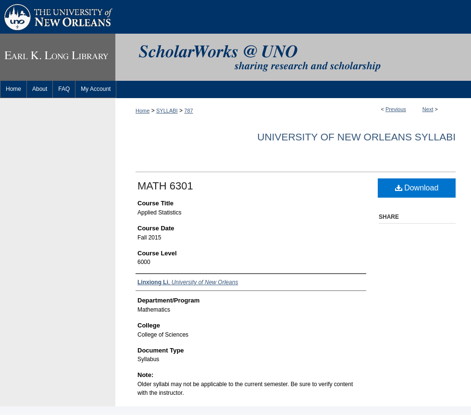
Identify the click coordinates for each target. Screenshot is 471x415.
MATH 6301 (165, 186)
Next (428, 109)
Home (142, 110)
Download (417, 188)
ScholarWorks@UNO (293, 57)
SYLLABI (167, 110)
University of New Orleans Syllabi (356, 136)
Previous (395, 109)
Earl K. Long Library (57, 57)
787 (188, 110)
